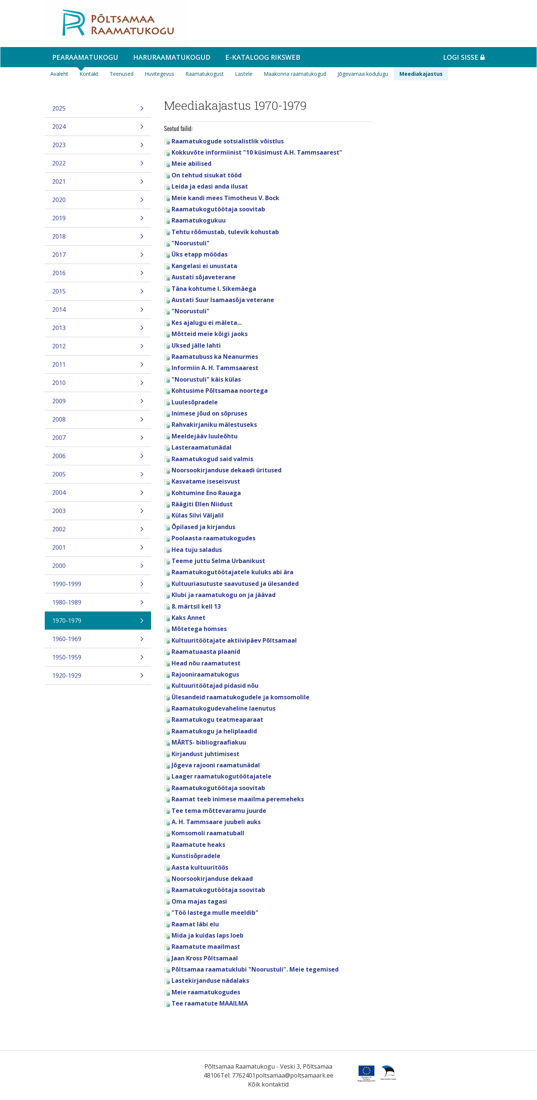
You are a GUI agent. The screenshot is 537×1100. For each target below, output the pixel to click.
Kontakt (88, 73)
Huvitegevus (159, 73)
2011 (98, 366)
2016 (98, 275)
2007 (98, 440)
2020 (98, 202)
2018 (98, 238)
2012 (98, 348)
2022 (98, 165)
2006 (98, 458)
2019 (98, 220)
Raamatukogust (204, 73)
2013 (98, 330)
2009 (98, 403)
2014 (98, 311)
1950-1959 (98, 659)
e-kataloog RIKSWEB (262, 57)
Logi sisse (464, 57)
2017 (98, 257)
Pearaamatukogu (85, 57)
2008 (98, 421)
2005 (98, 476)
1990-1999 (98, 586)
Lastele (243, 73)
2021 (98, 183)
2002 (98, 531)
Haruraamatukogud (171, 57)
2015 (98, 293)
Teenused (122, 73)
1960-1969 (98, 641)
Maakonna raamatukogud (295, 73)
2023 (98, 147)
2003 (98, 513)
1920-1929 (98, 677)
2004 (98, 494)
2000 (98, 568)
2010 (98, 385)
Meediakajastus (421, 73)
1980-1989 (98, 604)
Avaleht (59, 73)
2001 (98, 549)
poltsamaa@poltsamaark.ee (294, 1075)
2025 (98, 110)
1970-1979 (98, 623)
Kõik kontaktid (268, 1084)
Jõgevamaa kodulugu (362, 73)
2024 (98, 129)
